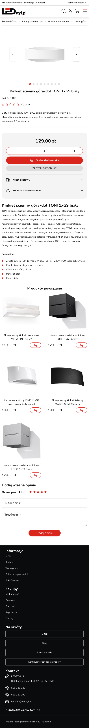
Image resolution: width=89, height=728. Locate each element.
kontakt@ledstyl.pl (21, 701)
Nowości (40, 2)
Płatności (10, 606)
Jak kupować (12, 594)
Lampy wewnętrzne (32, 21)
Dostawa (10, 600)
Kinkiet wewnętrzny (58, 21)
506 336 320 (18, 688)
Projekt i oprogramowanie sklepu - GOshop (28, 721)
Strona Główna (10, 21)
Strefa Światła (44, 652)
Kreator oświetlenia (12, 2)
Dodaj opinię (44, 533)
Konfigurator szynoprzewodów (44, 661)
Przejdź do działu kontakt (23, 709)
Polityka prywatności (16, 574)
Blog (44, 643)
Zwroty (9, 618)
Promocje (29, 2)
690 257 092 (18, 694)
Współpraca (11, 568)
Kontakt (9, 562)
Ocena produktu (12, 492)
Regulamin (11, 612)
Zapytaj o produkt (44, 168)
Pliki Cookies (12, 580)
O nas (8, 556)
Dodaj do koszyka (47, 160)
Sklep (45, 633)
